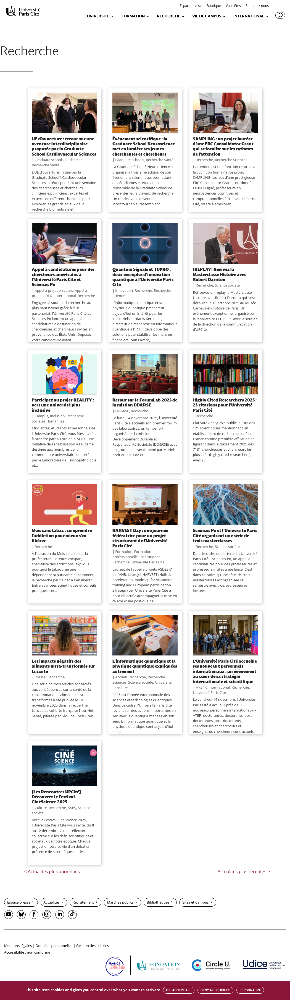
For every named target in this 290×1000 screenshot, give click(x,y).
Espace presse (191, 6)
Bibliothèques (158, 902)
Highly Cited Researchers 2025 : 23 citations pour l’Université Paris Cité (225, 405)
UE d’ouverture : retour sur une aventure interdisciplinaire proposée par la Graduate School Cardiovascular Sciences (64, 146)
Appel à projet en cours (54, 290)
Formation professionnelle (131, 554)
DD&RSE (122, 410)
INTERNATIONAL (248, 16)
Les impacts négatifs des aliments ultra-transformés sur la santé (63, 666)
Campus (41, 415)
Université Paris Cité (147, 562)
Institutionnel (150, 556)
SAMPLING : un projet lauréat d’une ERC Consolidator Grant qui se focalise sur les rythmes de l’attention (223, 146)
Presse (40, 676)
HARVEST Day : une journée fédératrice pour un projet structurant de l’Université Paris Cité (140, 538)
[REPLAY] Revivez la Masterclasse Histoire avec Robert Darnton (219, 274)
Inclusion (57, 415)
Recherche (74, 159)
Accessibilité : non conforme (27, 952)
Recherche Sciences (231, 159)
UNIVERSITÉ (98, 16)
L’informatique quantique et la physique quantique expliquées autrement (144, 666)
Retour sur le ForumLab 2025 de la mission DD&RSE (144, 402)
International (65, 295)
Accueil (121, 676)
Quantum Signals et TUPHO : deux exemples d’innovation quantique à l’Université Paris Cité (142, 277)
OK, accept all (178, 990)
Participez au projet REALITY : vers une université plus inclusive (63, 405)
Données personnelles (54, 945)
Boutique (214, 6)
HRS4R (201, 687)
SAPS (72, 807)
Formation (123, 551)
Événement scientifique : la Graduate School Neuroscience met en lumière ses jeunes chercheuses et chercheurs (143, 146)
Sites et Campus (195, 902)
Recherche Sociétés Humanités (58, 418)
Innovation (124, 290)
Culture (41, 807)
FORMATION (133, 16)
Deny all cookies (215, 990)
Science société (227, 285)
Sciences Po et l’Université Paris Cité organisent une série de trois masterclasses (225, 535)
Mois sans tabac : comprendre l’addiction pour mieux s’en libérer (62, 535)
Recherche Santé (45, 164)
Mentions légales (18, 945)
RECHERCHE (168, 16)
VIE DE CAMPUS (206, 16)
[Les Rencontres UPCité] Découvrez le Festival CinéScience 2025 (56, 796)
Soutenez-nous (257, 6)
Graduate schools (49, 159)
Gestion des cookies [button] (92, 945)
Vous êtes (233, 6)
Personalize (250, 990)
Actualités (52, 902)
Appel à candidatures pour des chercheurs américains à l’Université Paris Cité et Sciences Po (63, 277)
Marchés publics (120, 902)
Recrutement (83, 902)
